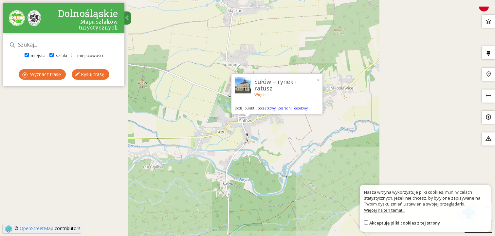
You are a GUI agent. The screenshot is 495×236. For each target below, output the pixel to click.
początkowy (267, 108)
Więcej (260, 94)
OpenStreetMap (36, 228)
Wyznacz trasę (41, 74)
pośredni (285, 108)
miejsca (35, 55)
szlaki (58, 55)
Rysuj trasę (89, 74)
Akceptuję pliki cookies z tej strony (404, 223)
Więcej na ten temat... (384, 210)
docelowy (301, 108)
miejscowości (87, 55)
